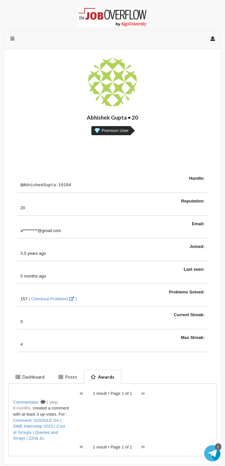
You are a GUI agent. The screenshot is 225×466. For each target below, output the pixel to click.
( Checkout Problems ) (53, 299)
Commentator (29, 403)
